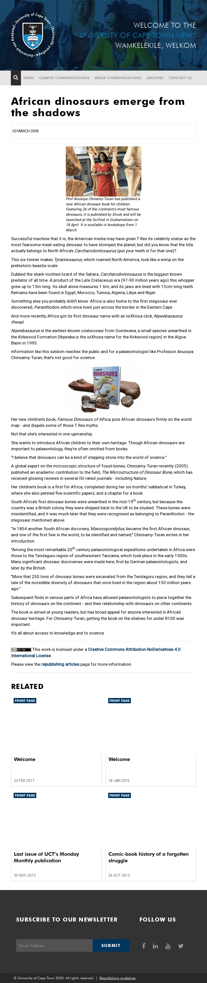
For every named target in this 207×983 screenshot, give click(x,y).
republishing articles (60, 664)
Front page (25, 701)
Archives (155, 78)
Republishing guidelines (118, 978)
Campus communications (64, 78)
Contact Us (180, 78)
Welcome (24, 759)
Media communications (118, 78)
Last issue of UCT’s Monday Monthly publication (46, 857)
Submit (111, 945)
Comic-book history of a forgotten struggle (148, 857)
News (29, 78)
